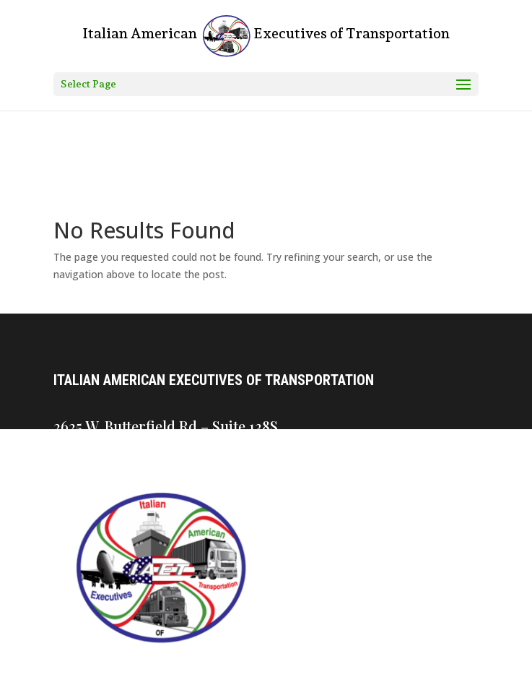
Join (259, 609)
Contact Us (273, 508)
